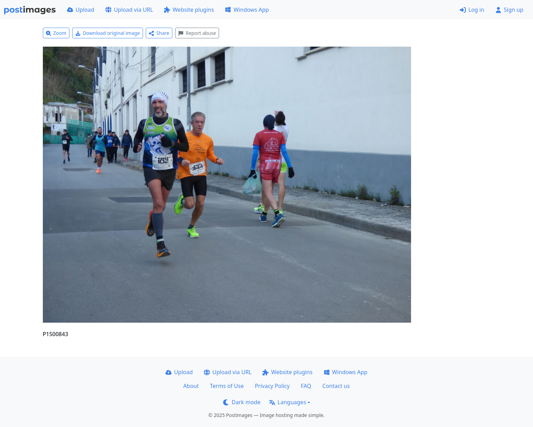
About (191, 386)
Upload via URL (129, 9)
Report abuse (197, 33)
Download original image (107, 33)
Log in (472, 9)
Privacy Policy (272, 386)
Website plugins (189, 9)
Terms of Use (227, 386)
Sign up (509, 9)
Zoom (56, 33)
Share (159, 33)
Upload (80, 9)
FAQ (306, 386)
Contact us (336, 386)
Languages (287, 402)
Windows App (247, 9)
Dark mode (241, 402)
